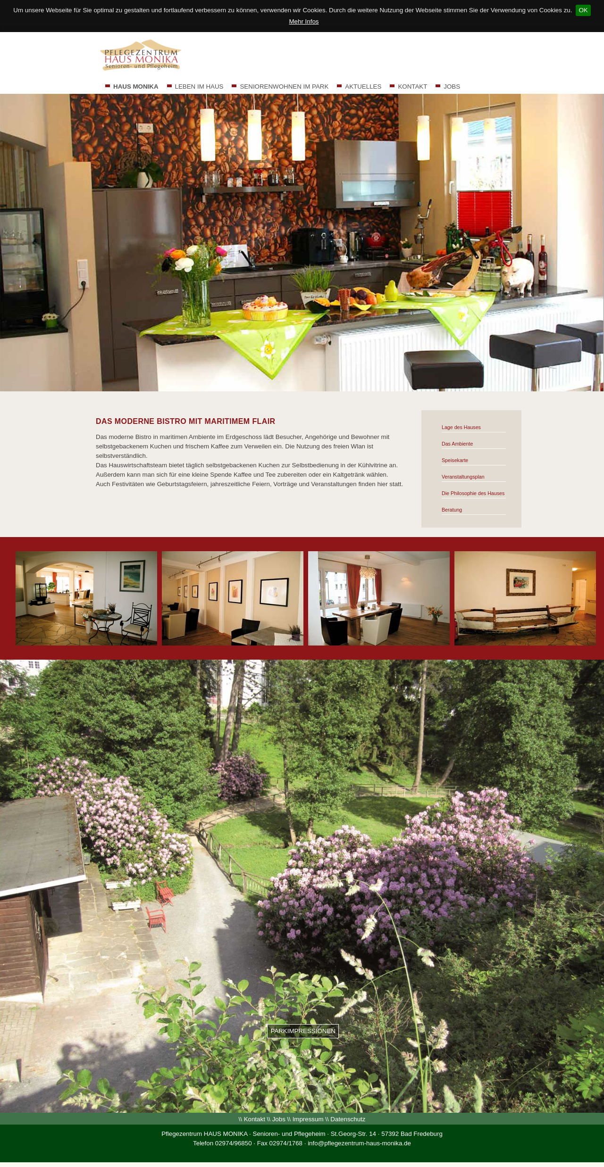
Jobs (278, 1119)
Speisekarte (455, 460)
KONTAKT (412, 86)
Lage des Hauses (461, 427)
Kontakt (254, 1119)
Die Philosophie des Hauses (473, 493)
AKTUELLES (363, 86)
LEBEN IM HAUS (199, 86)
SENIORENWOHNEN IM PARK (284, 86)
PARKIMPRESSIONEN (303, 1031)
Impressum (308, 1119)
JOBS (452, 86)
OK (583, 10)
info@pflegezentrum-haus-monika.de (359, 1143)
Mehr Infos (304, 21)
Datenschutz (347, 1119)
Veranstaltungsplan (463, 477)
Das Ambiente (457, 444)
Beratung (452, 510)
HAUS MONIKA (136, 86)
